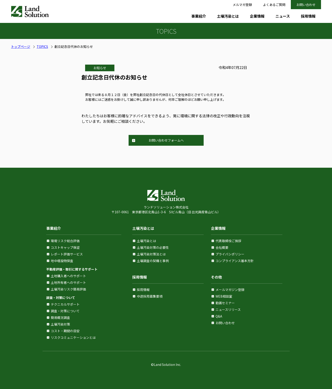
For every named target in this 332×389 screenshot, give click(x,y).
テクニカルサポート (65, 304)
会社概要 (222, 247)
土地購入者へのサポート (68, 276)
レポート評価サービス (67, 254)
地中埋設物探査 (62, 260)
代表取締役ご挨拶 (228, 240)
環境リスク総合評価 (65, 240)
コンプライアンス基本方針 (235, 260)
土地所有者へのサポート (68, 282)
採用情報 (308, 16)
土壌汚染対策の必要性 (153, 247)
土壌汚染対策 (60, 324)
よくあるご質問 (274, 4)
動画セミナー (225, 303)
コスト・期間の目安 (65, 331)
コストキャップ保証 (65, 247)
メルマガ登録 (242, 4)
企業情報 (257, 16)
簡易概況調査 (60, 317)
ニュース (282, 16)
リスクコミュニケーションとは (73, 337)
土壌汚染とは (228, 16)
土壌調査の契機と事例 (153, 260)
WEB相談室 (224, 296)
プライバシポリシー (230, 254)
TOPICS (42, 46)
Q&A (219, 316)
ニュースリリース (228, 309)
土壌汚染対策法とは (151, 254)
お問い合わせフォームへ (166, 140)
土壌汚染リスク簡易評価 (68, 289)
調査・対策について (65, 311)
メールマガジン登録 (230, 289)
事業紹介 (198, 16)
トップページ (20, 46)
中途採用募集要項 (149, 296)
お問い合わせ (306, 4)
